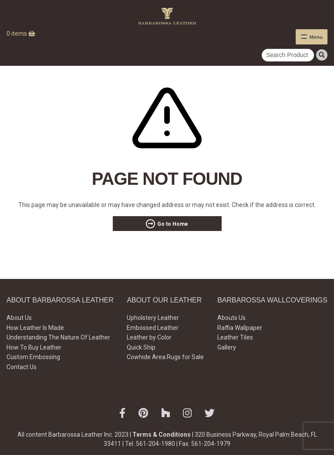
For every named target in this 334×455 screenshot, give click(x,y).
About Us (19, 317)
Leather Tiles (235, 337)
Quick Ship (141, 347)
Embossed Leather (153, 327)
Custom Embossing (33, 356)
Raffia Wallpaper (239, 327)
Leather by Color (149, 337)
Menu (316, 37)
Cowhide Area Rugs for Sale (165, 356)
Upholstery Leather (153, 317)
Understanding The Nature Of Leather (58, 337)
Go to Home (172, 224)
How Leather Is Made (35, 327)
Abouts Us (231, 317)
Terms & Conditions (161, 434)
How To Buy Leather (34, 347)
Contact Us (22, 366)
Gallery (226, 347)
